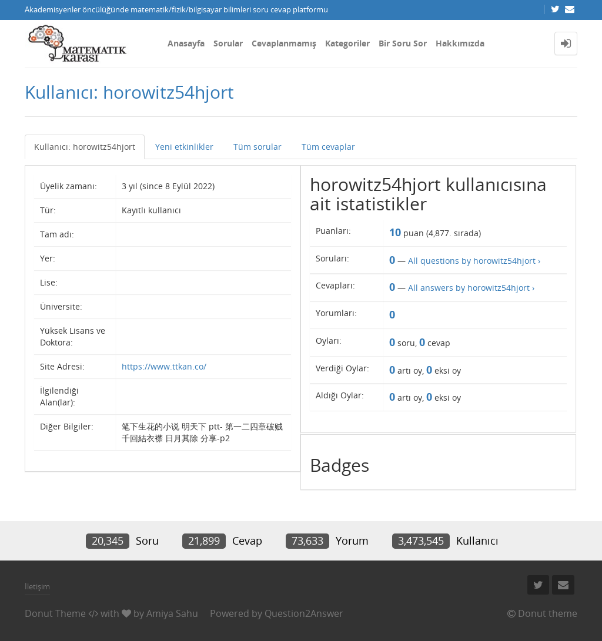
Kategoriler (347, 43)
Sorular (228, 43)
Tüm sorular (257, 146)
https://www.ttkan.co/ (164, 366)
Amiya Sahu (172, 613)
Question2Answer (304, 613)
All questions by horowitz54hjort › (474, 260)
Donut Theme (55, 613)
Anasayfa (186, 43)
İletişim (37, 586)
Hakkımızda (460, 43)
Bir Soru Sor (403, 43)
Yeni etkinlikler (184, 146)
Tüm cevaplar (328, 146)
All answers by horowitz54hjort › (471, 287)
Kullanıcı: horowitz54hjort (84, 146)
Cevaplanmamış (284, 43)
